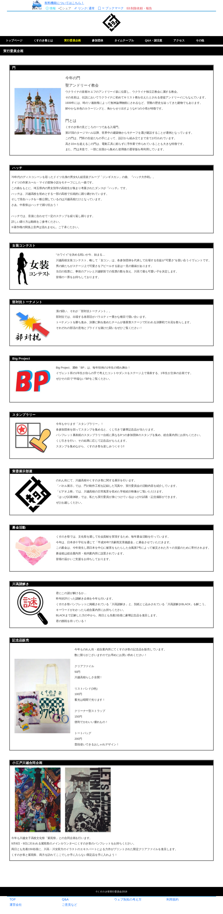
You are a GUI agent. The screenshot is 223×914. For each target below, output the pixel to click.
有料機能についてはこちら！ (64, 3)
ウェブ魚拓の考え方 (128, 899)
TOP (13, 899)
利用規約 (172, 899)
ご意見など (69, 904)
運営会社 (16, 904)
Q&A (65, 899)
